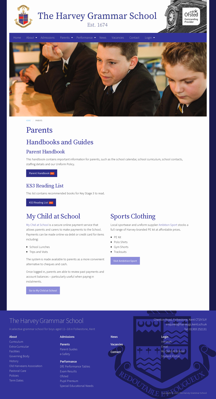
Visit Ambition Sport (125, 260)
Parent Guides (68, 349)
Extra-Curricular (19, 346)
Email (164, 346)
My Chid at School (37, 225)
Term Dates (16, 380)
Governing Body (19, 356)
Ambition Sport (168, 225)
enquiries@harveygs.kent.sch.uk (186, 324)
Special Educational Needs (76, 386)
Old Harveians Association (25, 366)
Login (148, 37)
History (13, 361)
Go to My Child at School (43, 290)
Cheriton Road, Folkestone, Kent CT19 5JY (180, 319)
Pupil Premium (69, 381)
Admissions (48, 37)
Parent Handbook (39, 173)
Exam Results (68, 371)
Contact (134, 37)
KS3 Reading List (38, 202)
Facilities (14, 351)
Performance (84, 37)
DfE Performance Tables (75, 366)
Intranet (166, 342)
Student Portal (170, 356)
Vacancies (118, 37)
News (102, 37)
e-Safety (65, 354)
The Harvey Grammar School (46, 320)
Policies (14, 375)
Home (17, 37)
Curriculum (16, 342)
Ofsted (64, 376)
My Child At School (172, 351)
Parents (65, 37)
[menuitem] (17, 37)
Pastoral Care (17, 371)
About (30, 37)
